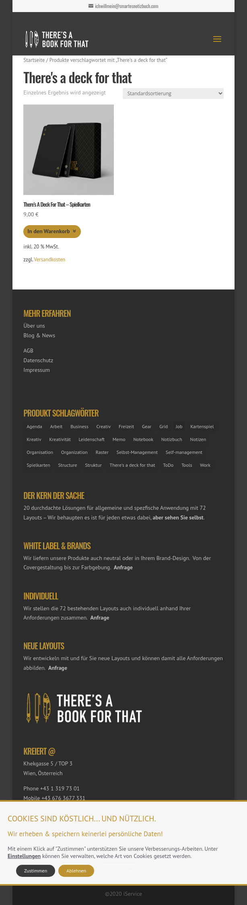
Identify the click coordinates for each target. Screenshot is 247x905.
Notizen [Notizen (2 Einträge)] (198, 439)
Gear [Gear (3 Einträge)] (146, 426)
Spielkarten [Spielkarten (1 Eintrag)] (38, 465)
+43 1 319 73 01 (60, 788)
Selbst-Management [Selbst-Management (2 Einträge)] (137, 452)
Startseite (34, 60)
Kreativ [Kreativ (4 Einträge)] (34, 439)
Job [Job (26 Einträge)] (179, 426)
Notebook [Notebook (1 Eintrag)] (143, 439)
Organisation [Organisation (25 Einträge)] (40, 452)
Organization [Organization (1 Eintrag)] (74, 452)
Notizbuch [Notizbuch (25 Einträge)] (171, 439)
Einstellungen (24, 856)
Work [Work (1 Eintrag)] (205, 465)
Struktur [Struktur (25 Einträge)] (93, 465)
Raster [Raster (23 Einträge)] (102, 452)
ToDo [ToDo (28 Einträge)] (168, 465)
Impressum (36, 369)
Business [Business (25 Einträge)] (79, 426)
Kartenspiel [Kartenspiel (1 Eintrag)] (202, 426)
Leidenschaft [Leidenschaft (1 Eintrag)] (92, 439)
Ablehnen (76, 871)
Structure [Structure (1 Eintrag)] (67, 465)
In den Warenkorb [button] (48, 231)
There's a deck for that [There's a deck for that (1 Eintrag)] (132, 465)
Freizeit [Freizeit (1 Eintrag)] (126, 426)
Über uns (34, 325)
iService (132, 893)
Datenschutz (38, 360)
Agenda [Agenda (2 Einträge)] (34, 426)
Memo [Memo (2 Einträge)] (119, 439)
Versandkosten (50, 259)
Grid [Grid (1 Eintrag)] (163, 426)
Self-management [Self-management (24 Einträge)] (184, 452)
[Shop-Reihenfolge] (173, 93)
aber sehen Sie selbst (178, 517)
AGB (28, 350)
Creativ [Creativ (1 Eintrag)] (103, 426)
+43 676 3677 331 (63, 798)
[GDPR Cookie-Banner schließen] (151, 871)
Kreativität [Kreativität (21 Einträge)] (59, 439)
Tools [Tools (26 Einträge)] (186, 465)
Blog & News (39, 335)
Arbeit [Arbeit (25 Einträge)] (56, 426)
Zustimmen (35, 871)
